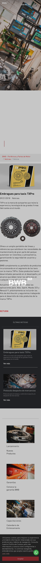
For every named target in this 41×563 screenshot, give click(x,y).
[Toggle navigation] (35, 5)
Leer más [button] (5, 553)
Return (4, 311)
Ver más (6, 363)
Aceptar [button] (20, 558)
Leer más (9, 459)
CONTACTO (25, 4)
